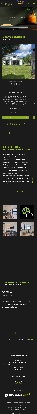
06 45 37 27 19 (18, 362)
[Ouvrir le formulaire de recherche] (29, 3)
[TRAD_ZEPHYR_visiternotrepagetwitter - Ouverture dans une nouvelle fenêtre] (21, 384)
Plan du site (23, 408)
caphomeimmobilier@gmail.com (18, 365)
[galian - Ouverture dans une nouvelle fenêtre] (9, 397)
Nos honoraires (14, 408)
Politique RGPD (15, 412)
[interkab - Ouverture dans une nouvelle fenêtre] (22, 397)
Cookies (24, 412)
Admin (20, 410)
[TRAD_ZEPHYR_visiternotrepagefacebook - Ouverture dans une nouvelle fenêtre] (16, 384)
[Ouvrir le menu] (34, 3)
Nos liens (26, 410)
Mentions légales (12, 410)
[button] (3, 135)
